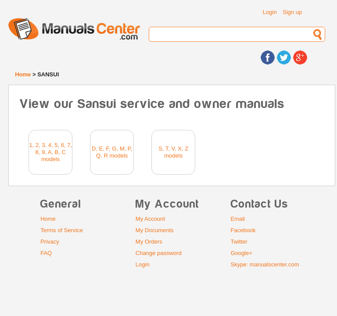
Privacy (49, 241)
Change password (159, 253)
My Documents (155, 230)
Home (23, 74)
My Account (150, 218)
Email (238, 218)
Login (270, 12)
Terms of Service (61, 230)
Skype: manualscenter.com (265, 264)
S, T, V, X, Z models (173, 152)
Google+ (242, 253)
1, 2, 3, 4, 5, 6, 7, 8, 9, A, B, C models (50, 152)
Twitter (239, 241)
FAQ (46, 253)
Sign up (292, 12)
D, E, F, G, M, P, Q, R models (112, 152)
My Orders (149, 241)
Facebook (243, 230)
